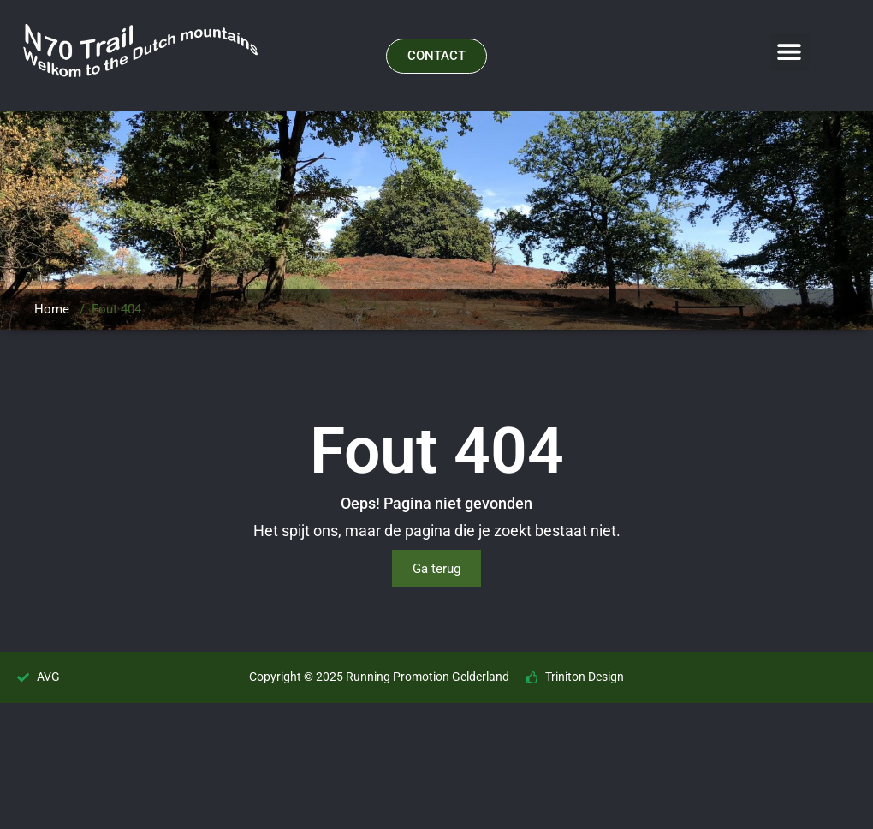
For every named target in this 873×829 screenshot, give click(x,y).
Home (51, 309)
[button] (789, 52)
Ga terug (436, 568)
